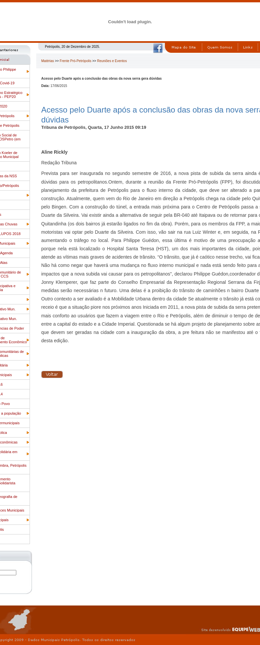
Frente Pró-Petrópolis (75, 61)
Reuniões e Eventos (112, 61)
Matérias (47, 61)
